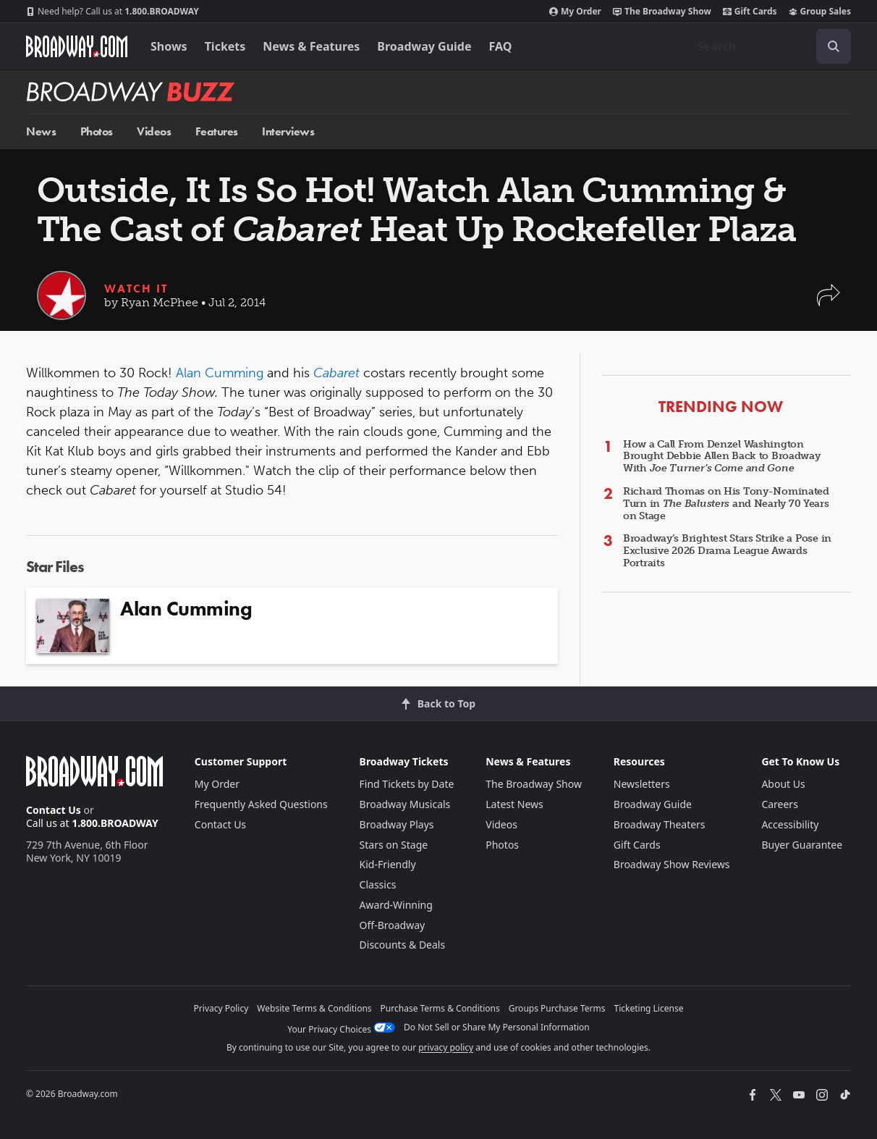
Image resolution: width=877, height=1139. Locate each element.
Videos (154, 131)
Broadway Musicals (405, 804)
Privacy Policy (221, 1008)
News (41, 131)
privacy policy (445, 1047)
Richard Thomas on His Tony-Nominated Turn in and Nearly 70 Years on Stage (726, 503)
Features (216, 131)
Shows (169, 46)
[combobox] (768, 46)
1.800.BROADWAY (112, 11)
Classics (378, 884)
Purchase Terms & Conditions (440, 1008)
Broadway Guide (424, 46)
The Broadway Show (662, 11)
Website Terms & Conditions (314, 1008)
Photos (96, 131)
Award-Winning (396, 905)
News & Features (311, 46)
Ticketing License (649, 1008)
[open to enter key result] (833, 46)
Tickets (225, 46)
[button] (828, 302)
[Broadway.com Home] (76, 46)
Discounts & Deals (403, 944)
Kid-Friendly (388, 864)
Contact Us (53, 810)
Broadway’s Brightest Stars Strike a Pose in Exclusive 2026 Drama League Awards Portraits (727, 550)
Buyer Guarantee (801, 845)
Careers (779, 804)
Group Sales (820, 11)
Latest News (514, 804)
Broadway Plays (397, 824)
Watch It (136, 288)
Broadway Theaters (660, 824)
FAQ (500, 46)
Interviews (288, 131)
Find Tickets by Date (407, 784)
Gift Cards (750, 11)
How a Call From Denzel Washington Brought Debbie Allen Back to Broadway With (722, 456)
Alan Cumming (219, 373)
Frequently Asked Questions (261, 804)
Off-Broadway (392, 925)
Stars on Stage (394, 845)
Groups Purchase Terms (557, 1008)
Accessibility (789, 824)
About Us (783, 784)
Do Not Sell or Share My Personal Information (497, 1027)
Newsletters (642, 784)
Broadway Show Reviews (672, 864)
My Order (575, 11)
